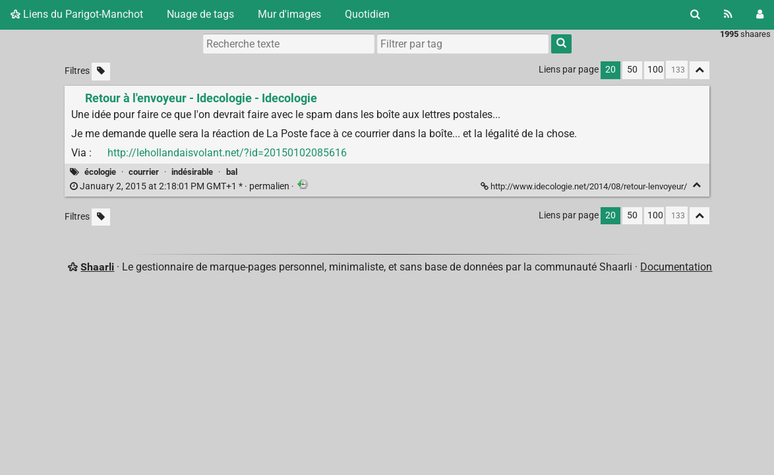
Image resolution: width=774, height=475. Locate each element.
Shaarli (97, 267)
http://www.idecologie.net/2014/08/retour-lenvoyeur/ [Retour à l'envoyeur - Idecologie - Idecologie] (585, 186)
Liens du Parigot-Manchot (77, 14)
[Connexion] (760, 14)
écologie (100, 172)
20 (610, 69)
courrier (144, 172)
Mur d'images (289, 14)
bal (231, 172)
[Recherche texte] (288, 43)
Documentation (676, 267)
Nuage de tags (200, 14)
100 (655, 69)
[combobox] (463, 43)
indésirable (192, 172)
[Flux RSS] (728, 14)
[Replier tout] (699, 70)
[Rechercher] (695, 14)
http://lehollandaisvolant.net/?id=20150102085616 (227, 152)
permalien (180, 186)
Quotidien (367, 14)
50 (632, 69)
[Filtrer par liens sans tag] (101, 71)
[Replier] (696, 185)
